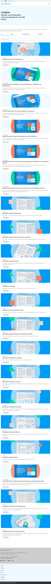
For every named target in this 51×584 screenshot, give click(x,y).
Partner (2, 572)
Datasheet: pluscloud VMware (11, 432)
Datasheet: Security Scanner (10, 261)
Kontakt (1, 582)
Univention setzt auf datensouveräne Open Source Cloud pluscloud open (23, 481)
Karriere (2, 570)
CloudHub (2, 577)
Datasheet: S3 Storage (8, 286)
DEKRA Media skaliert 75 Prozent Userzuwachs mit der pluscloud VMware (23, 188)
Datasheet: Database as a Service (12, 358)
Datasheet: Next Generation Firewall (12, 310)
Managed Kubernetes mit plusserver (12, 59)
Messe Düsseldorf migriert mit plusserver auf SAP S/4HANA (19, 136)
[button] (12, 0)
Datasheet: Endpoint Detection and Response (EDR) (17, 334)
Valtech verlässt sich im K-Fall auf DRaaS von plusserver (18, 111)
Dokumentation (3, 574)
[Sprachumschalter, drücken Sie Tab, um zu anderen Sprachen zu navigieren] (2, 1)
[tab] (5, 34)
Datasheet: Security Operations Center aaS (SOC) (16, 237)
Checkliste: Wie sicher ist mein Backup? (14, 506)
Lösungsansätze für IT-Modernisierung (13, 531)
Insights (2, 565)
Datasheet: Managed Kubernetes (11, 407)
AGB (15, 582)
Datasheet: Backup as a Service (11, 381)
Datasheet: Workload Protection (11, 213)
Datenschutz (6, 582)
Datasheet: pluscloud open (10, 457)
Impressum (11, 582)
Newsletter (2, 579)
